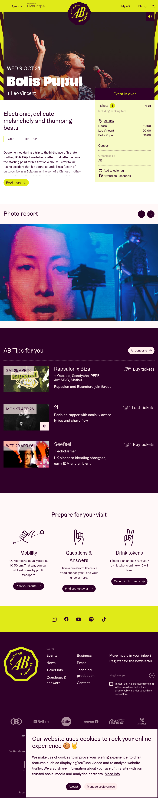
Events (52, 655)
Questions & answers (56, 680)
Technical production (86, 673)
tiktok (103, 619)
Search (153, 6)
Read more (16, 182)
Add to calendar (111, 170)
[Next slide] (150, 214)
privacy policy (122, 690)
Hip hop (30, 139)
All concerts (141, 350)
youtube (78, 619)
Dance (11, 139)
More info (112, 773)
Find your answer (79, 589)
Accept (73, 786)
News (51, 662)
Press (82, 662)
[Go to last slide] (141, 214)
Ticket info (55, 670)
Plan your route (28, 586)
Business (84, 655)
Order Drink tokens (129, 581)
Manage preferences (101, 786)
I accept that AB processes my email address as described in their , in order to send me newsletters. (134, 689)
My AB (125, 6)
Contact (83, 682)
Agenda (17, 6)
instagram (54, 619)
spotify (91, 619)
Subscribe (151, 675)
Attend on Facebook (114, 176)
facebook (66, 619)
